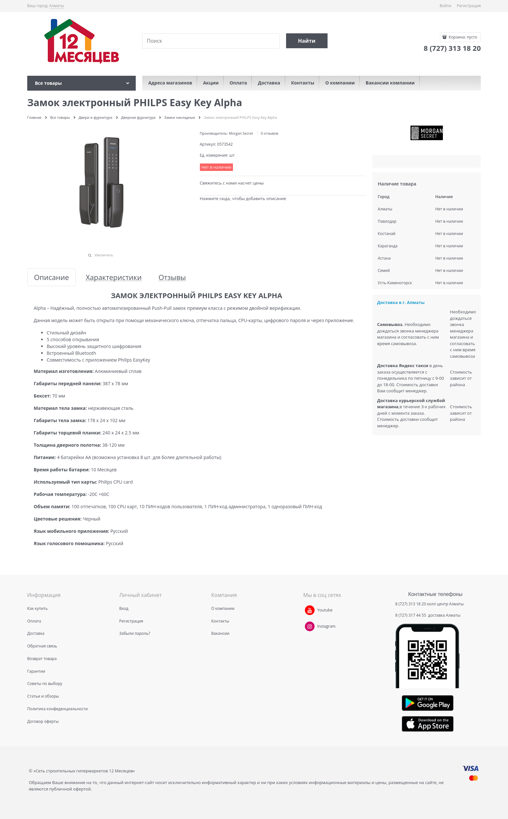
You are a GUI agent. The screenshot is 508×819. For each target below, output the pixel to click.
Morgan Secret (241, 133)
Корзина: (462, 37)
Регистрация (469, 5)
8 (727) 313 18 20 (410, 604)
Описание (51, 277)
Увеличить (103, 254)
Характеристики (114, 277)
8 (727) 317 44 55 (411, 615)
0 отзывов (269, 133)
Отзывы (172, 277)
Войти (445, 5)
